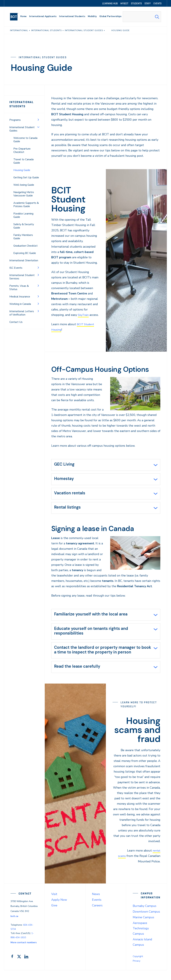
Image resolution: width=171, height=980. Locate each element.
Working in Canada (20, 304)
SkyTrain (84, 315)
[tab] (105, 471)
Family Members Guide (23, 236)
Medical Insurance (19, 296)
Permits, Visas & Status (19, 287)
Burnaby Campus (144, 916)
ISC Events (15, 268)
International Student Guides (22, 128)
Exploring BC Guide (24, 253)
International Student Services (22, 276)
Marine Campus (143, 927)
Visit (54, 904)
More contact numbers (24, 952)
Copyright (138, 966)
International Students (21, 104)
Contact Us (16, 322)
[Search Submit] (157, 16)
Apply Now (59, 909)
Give (54, 915)
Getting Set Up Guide (26, 177)
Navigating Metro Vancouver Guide (23, 193)
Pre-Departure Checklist (22, 150)
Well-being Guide (23, 185)
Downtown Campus (146, 921)
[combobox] (142, 16)
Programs (15, 120)
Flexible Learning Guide (23, 215)
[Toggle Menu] (38, 119)
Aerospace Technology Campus (141, 938)
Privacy (136, 970)
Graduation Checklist (25, 246)
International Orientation (23, 260)
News (96, 904)
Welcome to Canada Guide (25, 139)
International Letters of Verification (21, 313)
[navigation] (15, 16)
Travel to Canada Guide (23, 161)
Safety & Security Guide (23, 226)
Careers (97, 915)
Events (96, 909)
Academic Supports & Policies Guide (26, 204)
